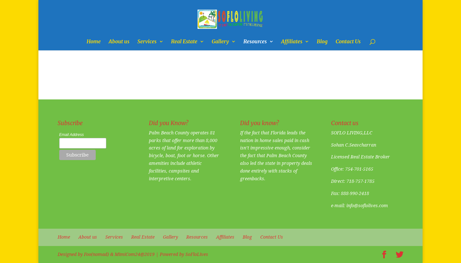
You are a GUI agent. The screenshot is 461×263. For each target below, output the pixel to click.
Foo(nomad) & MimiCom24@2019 (119, 254)
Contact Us (348, 42)
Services (147, 42)
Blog (322, 42)
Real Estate (184, 42)
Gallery (220, 42)
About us (119, 42)
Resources (255, 42)
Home (93, 42)
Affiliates (291, 42)
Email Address (71, 134)
